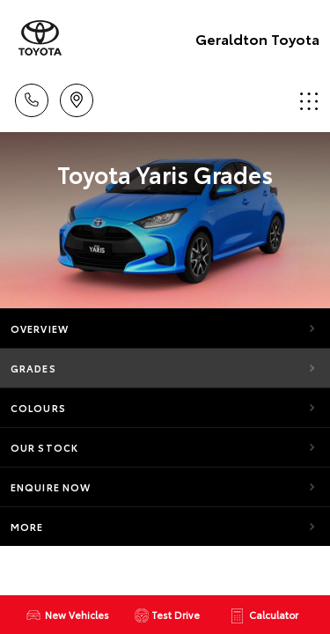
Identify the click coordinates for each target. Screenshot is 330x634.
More (27, 527)
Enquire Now (51, 487)
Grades (33, 368)
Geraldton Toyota (257, 38)
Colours (38, 408)
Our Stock (44, 447)
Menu (308, 101)
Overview (40, 328)
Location (76, 97)
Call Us (31, 97)
